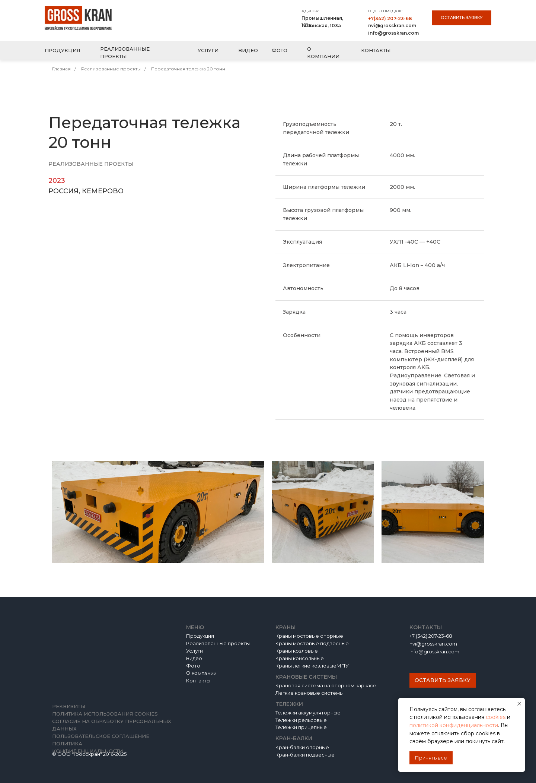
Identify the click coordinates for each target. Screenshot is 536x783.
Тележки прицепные (301, 727)
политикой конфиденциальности (453, 725)
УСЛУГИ (208, 50)
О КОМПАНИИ (323, 52)
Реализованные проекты (111, 69)
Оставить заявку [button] (462, 17)
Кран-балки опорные (302, 747)
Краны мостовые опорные (309, 636)
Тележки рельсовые (301, 720)
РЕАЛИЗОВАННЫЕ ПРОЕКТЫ (125, 52)
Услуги (194, 651)
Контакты (198, 681)
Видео (194, 658)
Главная (61, 69)
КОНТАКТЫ (375, 50)
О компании (201, 673)
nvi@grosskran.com (392, 25)
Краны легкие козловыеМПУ (312, 666)
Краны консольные (299, 658)
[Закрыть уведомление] (519, 703)
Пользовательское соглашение (100, 736)
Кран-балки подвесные (305, 755)
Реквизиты (68, 706)
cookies (496, 717)
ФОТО (279, 50)
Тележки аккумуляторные (308, 713)
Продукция (200, 636)
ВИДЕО (248, 50)
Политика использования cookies (105, 714)
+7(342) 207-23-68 (390, 18)
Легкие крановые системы (309, 693)
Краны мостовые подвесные (312, 643)
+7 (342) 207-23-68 (430, 636)
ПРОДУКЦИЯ (62, 50)
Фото (193, 666)
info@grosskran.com (393, 33)
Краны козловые (296, 651)
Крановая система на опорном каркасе (325, 685)
